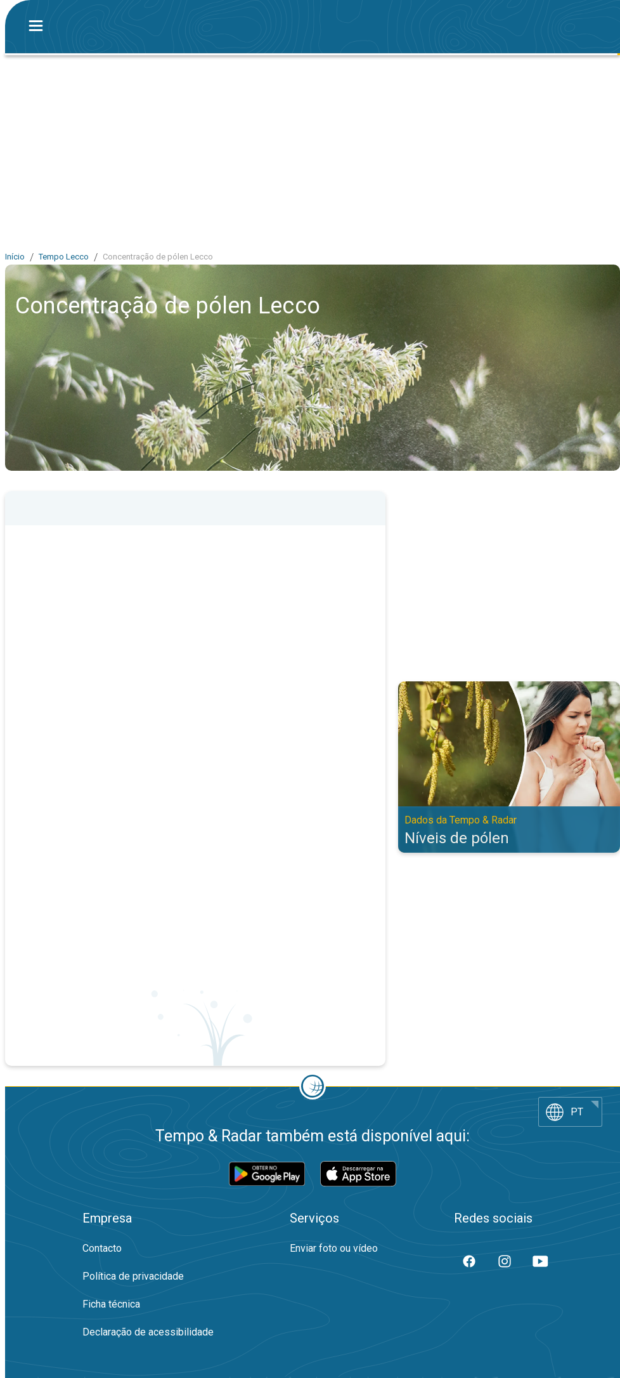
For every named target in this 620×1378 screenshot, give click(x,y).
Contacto (102, 1248)
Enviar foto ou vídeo (334, 1248)
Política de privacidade (133, 1276)
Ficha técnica (111, 1304)
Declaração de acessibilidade (148, 1332)
